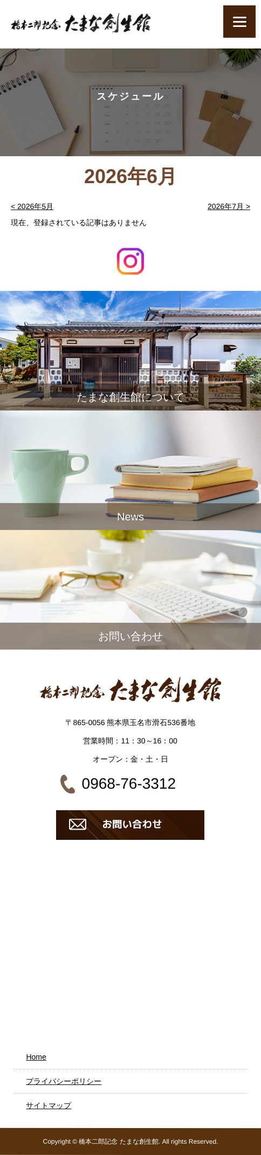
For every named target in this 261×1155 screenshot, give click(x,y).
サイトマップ (48, 1105)
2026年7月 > (229, 206)
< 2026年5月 (32, 206)
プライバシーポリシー (63, 1081)
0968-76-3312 (129, 783)
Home (36, 1057)
